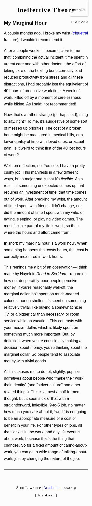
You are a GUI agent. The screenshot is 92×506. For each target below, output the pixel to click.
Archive (79, 10)
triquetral (80, 33)
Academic (51, 488)
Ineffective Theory (46, 10)
